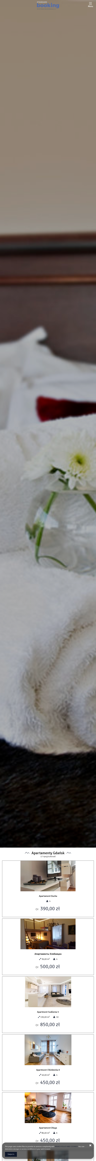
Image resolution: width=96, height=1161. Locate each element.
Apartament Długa (48, 1127)
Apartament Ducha (48, 896)
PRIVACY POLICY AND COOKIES (66, 1146)
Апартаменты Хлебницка (48, 954)
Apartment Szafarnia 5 (48, 1012)
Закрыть (11, 1154)
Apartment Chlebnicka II (48, 1070)
